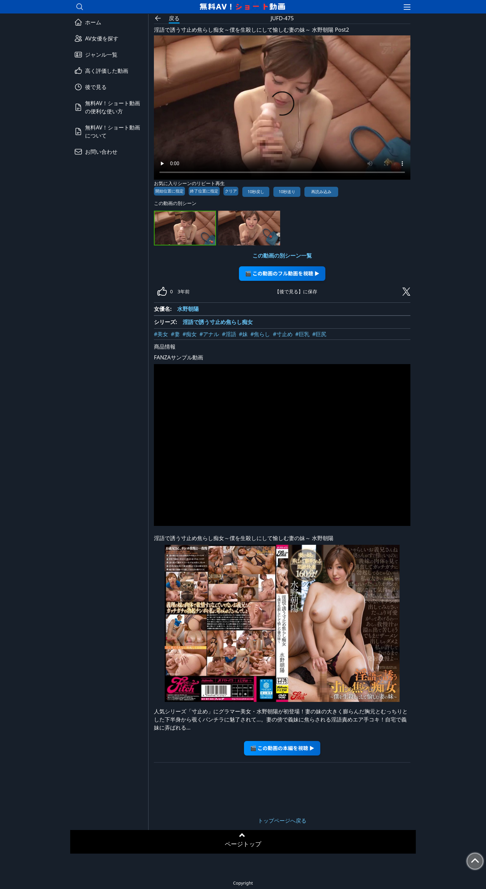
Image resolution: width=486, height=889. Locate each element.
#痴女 (190, 334)
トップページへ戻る (282, 820)
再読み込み (321, 192)
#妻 (175, 334)
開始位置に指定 (169, 191)
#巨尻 (319, 334)
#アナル (209, 334)
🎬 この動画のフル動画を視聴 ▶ (282, 273)
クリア (231, 191)
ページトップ (243, 844)
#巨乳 (302, 334)
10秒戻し (255, 192)
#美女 (161, 334)
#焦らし (260, 334)
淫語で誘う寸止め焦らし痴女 (218, 322)
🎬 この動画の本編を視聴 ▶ (282, 747)
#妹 (243, 334)
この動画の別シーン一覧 (282, 255)
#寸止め (282, 334)
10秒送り (286, 192)
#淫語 (229, 334)
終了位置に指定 (204, 191)
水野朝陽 (188, 309)
